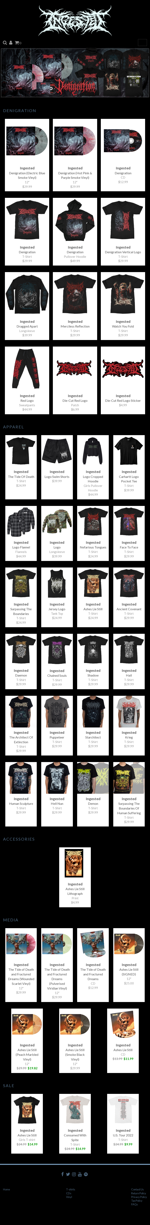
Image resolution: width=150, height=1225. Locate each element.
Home (6, 1189)
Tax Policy (136, 1200)
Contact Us (137, 1189)
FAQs (134, 1204)
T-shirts (70, 1189)
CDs (68, 1193)
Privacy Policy (139, 1197)
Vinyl (69, 1197)
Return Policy (138, 1193)
